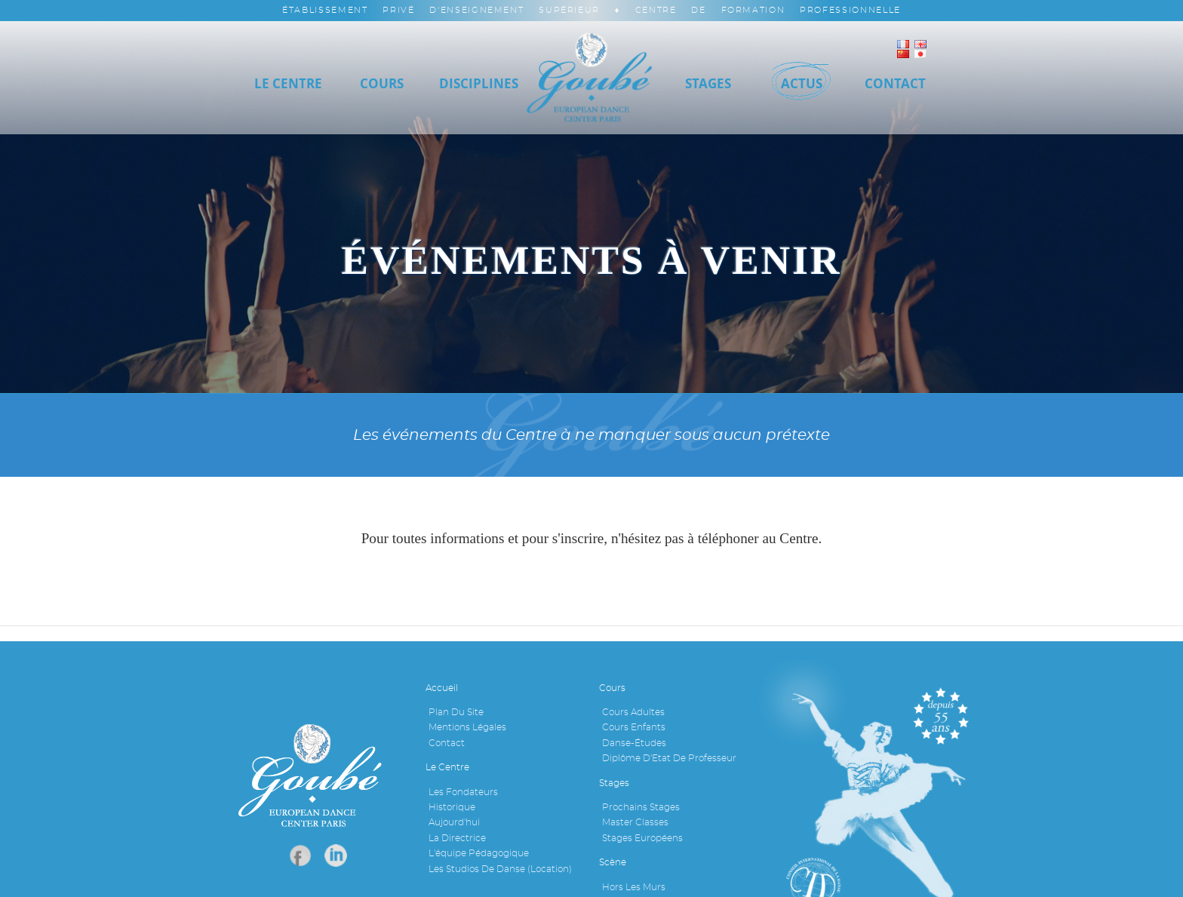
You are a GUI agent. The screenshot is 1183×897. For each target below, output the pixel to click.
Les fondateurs (463, 792)
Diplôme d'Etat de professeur (669, 758)
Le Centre (288, 83)
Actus (801, 83)
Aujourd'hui (454, 822)
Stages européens (642, 838)
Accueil (442, 688)
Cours (382, 83)
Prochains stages (641, 807)
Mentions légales (467, 727)
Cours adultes (633, 712)
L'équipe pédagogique (479, 853)
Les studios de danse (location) (500, 869)
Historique (452, 807)
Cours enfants (633, 727)
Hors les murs (633, 887)
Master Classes (635, 822)
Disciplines (478, 83)
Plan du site (456, 712)
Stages (708, 83)
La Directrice (457, 838)
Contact (447, 743)
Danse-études (634, 743)
